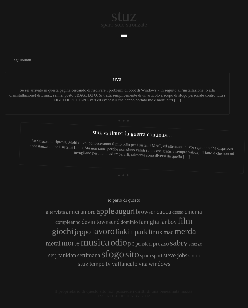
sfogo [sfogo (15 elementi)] (112, 254)
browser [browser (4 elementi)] (145, 211)
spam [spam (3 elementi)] (145, 255)
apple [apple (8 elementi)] (105, 211)
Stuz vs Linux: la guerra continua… (132, 133)
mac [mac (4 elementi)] (169, 232)
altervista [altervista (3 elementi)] (55, 212)
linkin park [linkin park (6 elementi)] (132, 232)
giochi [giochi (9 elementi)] (62, 231)
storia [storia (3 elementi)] (194, 255)
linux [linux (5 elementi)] (155, 231)
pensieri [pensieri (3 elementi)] (143, 244)
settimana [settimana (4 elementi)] (88, 255)
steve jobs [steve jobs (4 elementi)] (175, 255)
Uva (117, 79)
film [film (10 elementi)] (185, 221)
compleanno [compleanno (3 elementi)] (68, 222)
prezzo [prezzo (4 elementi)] (161, 243)
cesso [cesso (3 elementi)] (178, 212)
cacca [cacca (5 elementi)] (163, 211)
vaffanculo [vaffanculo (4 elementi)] (124, 263)
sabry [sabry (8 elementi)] (179, 242)
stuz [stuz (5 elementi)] (83, 263)
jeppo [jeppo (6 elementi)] (83, 232)
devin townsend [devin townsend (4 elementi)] (101, 221)
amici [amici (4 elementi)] (72, 211)
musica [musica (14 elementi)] (95, 242)
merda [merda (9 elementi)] (185, 231)
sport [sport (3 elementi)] (157, 255)
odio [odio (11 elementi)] (118, 242)
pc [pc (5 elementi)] (131, 243)
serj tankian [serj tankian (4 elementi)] (62, 255)
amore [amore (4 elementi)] (88, 211)
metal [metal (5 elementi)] (53, 243)
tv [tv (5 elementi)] (108, 263)
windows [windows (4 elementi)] (159, 263)
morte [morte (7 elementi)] (71, 243)
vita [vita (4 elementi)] (143, 263)
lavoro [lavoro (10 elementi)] (103, 231)
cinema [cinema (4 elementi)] (193, 211)
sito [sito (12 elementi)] (132, 254)
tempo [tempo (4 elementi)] (97, 263)
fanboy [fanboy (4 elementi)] (168, 221)
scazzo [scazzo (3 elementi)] (195, 244)
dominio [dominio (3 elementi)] (129, 222)
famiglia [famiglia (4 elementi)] (149, 221)
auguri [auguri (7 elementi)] (125, 211)
